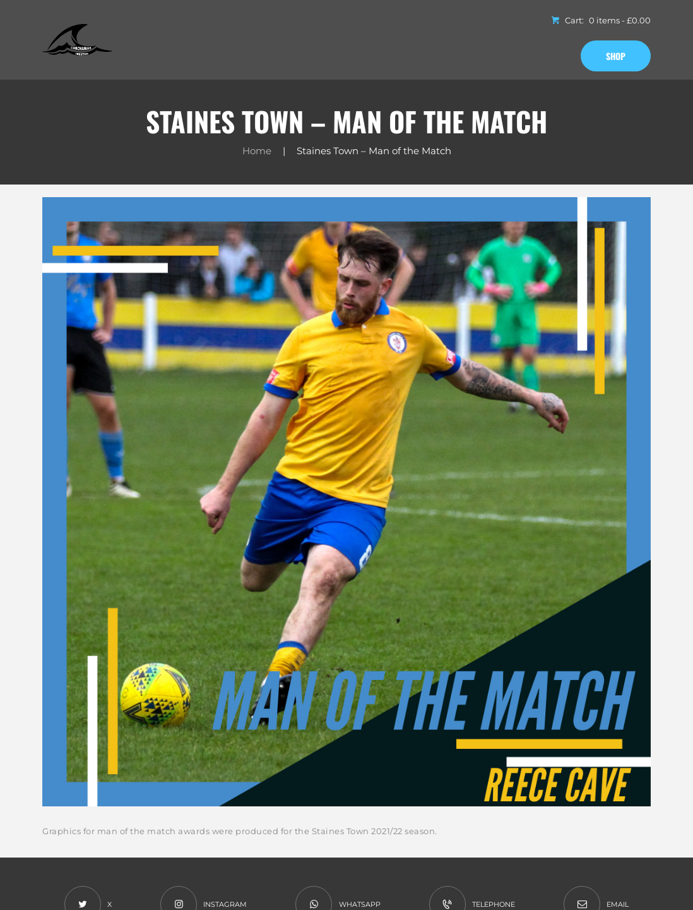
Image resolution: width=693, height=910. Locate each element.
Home (256, 151)
